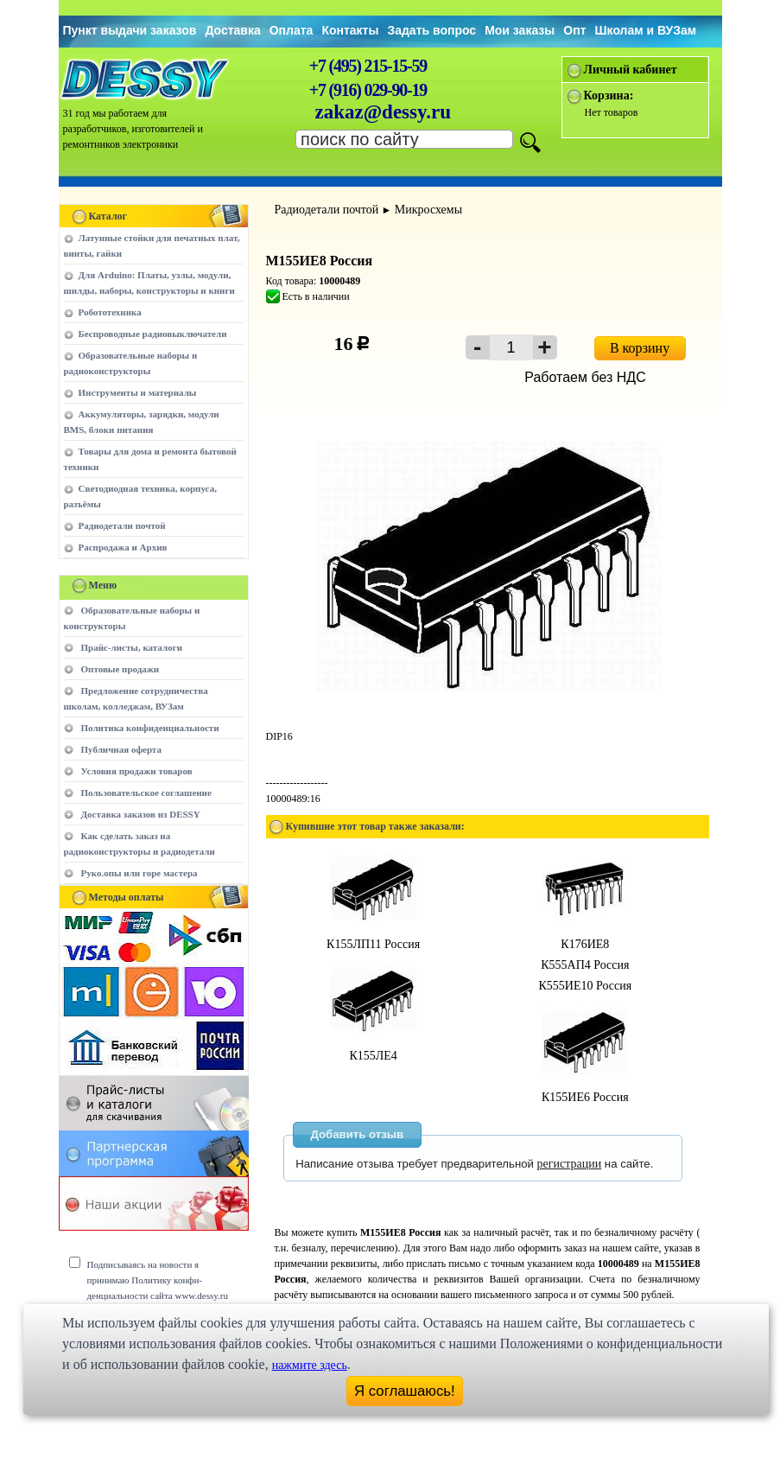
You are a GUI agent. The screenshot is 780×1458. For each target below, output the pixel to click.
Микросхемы (428, 209)
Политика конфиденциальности (150, 728)
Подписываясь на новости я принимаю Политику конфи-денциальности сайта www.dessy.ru (157, 1280)
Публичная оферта (121, 749)
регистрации (569, 1163)
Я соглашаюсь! (404, 1391)
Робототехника (110, 312)
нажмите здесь (309, 1365)
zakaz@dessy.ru (383, 112)
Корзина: (609, 95)
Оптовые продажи (120, 669)
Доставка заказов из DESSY (140, 814)
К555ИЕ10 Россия (584, 985)
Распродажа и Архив (123, 547)
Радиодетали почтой (122, 525)
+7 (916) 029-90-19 (368, 89)
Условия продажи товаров (137, 771)
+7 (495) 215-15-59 (368, 65)
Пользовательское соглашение (146, 792)
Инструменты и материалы (138, 392)
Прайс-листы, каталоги (131, 647)
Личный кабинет (630, 69)
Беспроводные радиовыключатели (153, 333)
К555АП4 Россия (585, 964)
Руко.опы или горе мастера (139, 873)
